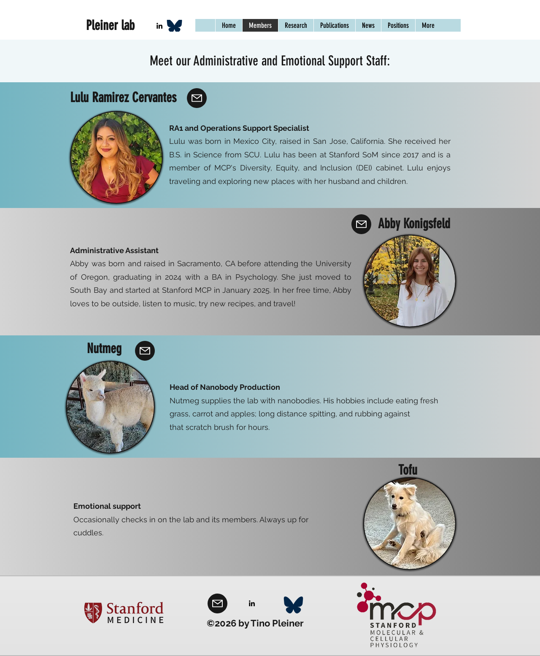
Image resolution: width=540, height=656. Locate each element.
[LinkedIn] (159, 26)
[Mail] (197, 98)
